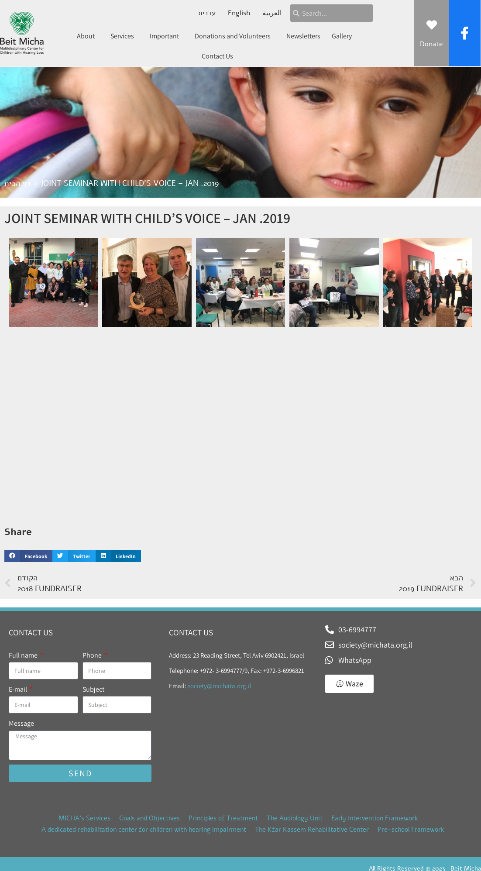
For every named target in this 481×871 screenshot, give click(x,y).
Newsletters (303, 36)
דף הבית (17, 183)
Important (166, 36)
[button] (28, 556)
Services (124, 36)
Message (21, 723)
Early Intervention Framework (374, 818)
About (88, 36)
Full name (24, 655)
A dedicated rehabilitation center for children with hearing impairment (143, 829)
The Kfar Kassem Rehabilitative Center (312, 829)
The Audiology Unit (295, 818)
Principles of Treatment (223, 818)
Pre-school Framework (411, 829)
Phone (92, 655)
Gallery (342, 36)
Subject (93, 689)
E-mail (18, 689)
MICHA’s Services (84, 818)
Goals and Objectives (149, 818)
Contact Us (217, 56)
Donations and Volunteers (235, 36)
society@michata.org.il (219, 686)
